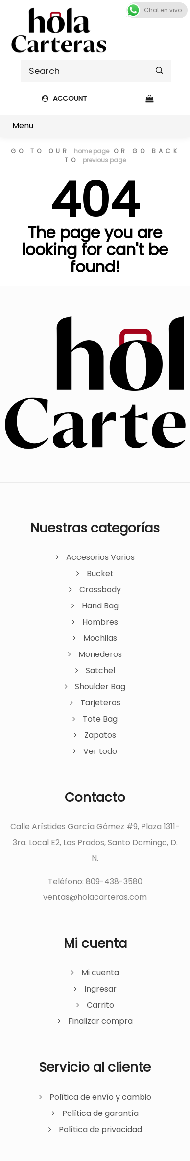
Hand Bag (100, 605)
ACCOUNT (64, 98)
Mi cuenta (100, 972)
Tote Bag (100, 719)
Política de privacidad (100, 1129)
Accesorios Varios (100, 557)
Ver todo (100, 751)
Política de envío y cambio (100, 1097)
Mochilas (100, 638)
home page (91, 151)
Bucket (100, 573)
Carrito (100, 1005)
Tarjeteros (100, 702)
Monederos (100, 654)
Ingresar (100, 988)
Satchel (100, 670)
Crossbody (100, 589)
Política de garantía (100, 1113)
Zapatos (100, 735)
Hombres (100, 622)
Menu (22, 125)
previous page (104, 160)
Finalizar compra (100, 1021)
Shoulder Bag (100, 686)
